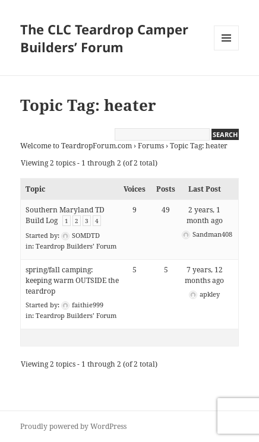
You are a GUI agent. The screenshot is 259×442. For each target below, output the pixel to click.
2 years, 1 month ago (205, 215)
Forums (151, 146)
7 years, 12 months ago (204, 275)
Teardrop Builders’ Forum (76, 245)
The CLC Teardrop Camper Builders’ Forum (104, 38)
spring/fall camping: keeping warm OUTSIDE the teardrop (72, 280)
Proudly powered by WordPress (73, 426)
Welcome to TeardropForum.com (76, 146)
